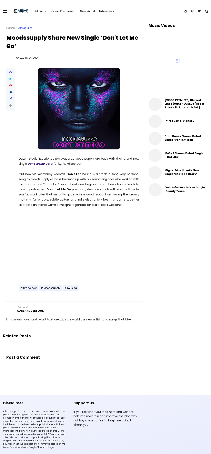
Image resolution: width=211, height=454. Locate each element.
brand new (25, 28)
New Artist (87, 11)
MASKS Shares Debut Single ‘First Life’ (184, 155)
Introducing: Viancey (179, 121)
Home (10, 28)
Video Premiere (62, 11)
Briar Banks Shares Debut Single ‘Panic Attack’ (183, 137)
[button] (10, 105)
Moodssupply (52, 288)
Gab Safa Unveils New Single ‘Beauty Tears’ (185, 189)
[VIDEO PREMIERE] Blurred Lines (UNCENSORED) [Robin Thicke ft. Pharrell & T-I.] (184, 103)
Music (39, 11)
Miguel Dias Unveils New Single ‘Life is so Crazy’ (182, 172)
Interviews (106, 11)
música (72, 288)
